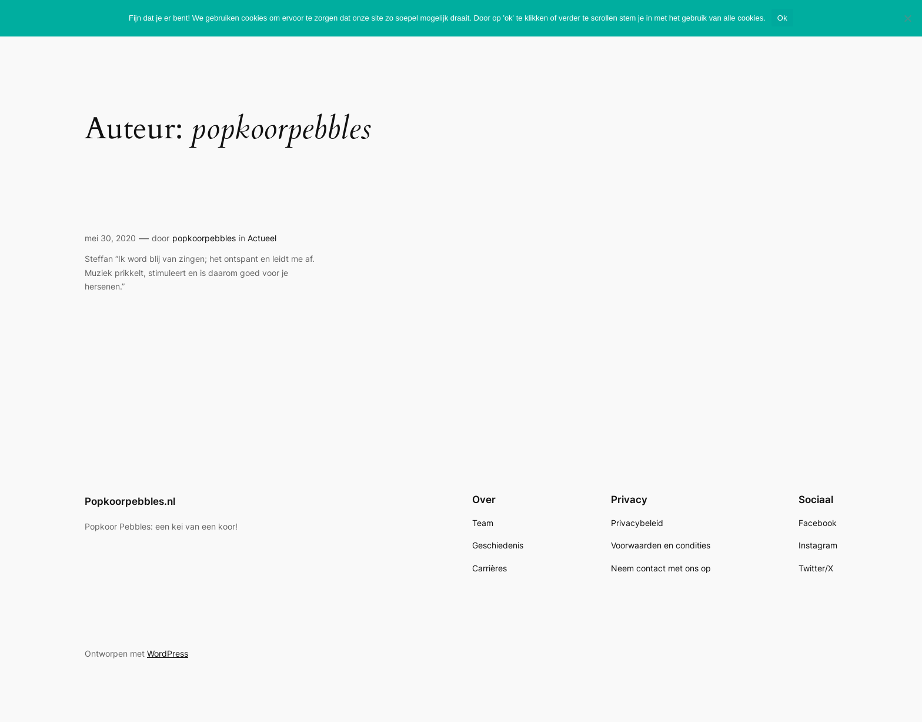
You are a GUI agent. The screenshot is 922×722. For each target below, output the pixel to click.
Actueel (262, 238)
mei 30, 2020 (110, 238)
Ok (782, 18)
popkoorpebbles (204, 238)
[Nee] (907, 18)
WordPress (167, 653)
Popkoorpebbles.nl (130, 501)
